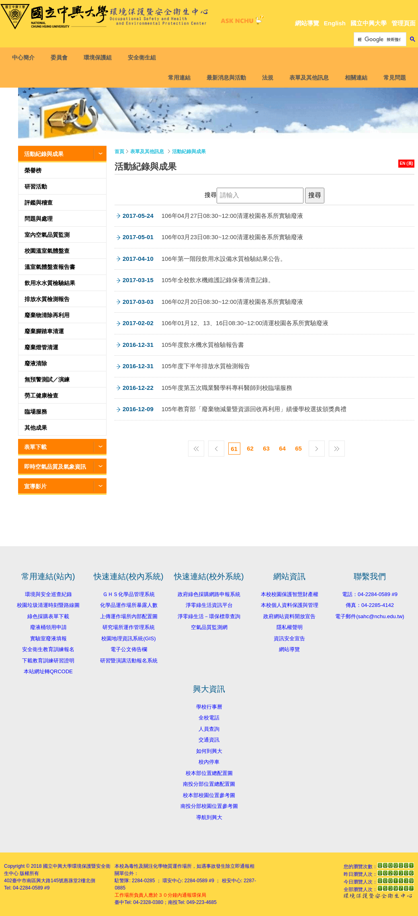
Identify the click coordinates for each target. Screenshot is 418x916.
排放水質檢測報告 (47, 299)
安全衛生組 (144, 57)
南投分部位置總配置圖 (209, 784)
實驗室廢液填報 (48, 638)
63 (266, 448)
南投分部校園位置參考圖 (209, 806)
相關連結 (354, 77)
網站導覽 (307, 23)
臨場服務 (36, 411)
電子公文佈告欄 (129, 649)
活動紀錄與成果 (44, 154)
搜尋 (211, 194)
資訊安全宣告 (289, 638)
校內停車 (209, 762)
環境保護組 (100, 57)
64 (282, 448)
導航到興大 (209, 817)
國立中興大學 (368, 23)
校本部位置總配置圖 (209, 773)
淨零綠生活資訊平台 (209, 605)
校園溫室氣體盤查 (47, 251)
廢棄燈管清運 (41, 347)
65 (298, 448)
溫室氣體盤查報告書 (50, 267)
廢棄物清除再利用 (47, 315)
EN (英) (406, 163)
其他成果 (36, 427)
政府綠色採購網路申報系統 (209, 594)
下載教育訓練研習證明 (48, 661)
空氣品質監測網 (209, 627)
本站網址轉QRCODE (48, 671)
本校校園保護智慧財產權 (289, 594)
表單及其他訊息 (307, 77)
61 (234, 448)
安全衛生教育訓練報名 (48, 649)
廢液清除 (36, 363)
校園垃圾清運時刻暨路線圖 (48, 605)
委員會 (61, 57)
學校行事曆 (209, 707)
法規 (265, 77)
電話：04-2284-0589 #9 (370, 594)
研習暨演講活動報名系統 (129, 661)
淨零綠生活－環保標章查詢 (209, 616)
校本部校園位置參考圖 (209, 795)
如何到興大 (209, 751)
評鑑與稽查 (39, 202)
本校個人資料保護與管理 (289, 605)
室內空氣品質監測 (47, 235)
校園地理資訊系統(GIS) (128, 638)
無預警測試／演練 (47, 379)
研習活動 (36, 186)
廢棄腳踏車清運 (44, 331)
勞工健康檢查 (41, 395)
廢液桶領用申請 (48, 627)
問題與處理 (39, 218)
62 (250, 448)
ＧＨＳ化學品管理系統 (128, 594)
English (335, 23)
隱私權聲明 (290, 627)
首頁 (119, 151)
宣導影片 (35, 486)
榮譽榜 (33, 170)
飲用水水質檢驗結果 (50, 283)
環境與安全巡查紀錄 (48, 594)
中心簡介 (25, 57)
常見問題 (392, 77)
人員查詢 (209, 729)
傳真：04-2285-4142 (370, 605)
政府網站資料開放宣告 (289, 616)
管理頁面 (403, 23)
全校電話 (209, 718)
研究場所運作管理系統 (128, 627)
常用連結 (177, 77)
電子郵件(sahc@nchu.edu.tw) (369, 616)
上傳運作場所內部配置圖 (129, 616)
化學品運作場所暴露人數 (129, 605)
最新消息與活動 (224, 77)
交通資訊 (209, 740)
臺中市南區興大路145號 (38, 880)
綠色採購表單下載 (48, 616)
